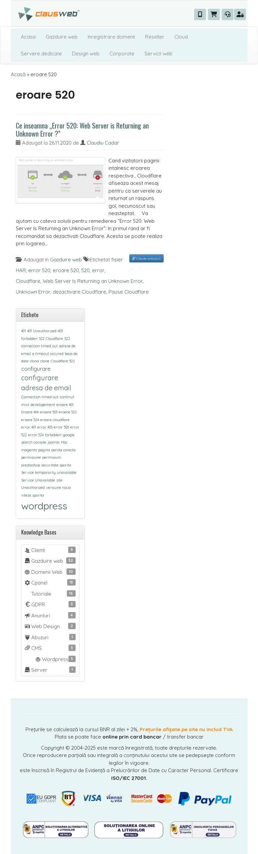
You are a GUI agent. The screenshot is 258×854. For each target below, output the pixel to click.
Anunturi (50, 615)
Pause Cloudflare (129, 292)
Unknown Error (33, 292)
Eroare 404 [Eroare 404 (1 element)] (30, 412)
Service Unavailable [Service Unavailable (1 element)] (38, 480)
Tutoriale (53, 593)
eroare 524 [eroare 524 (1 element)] (30, 419)
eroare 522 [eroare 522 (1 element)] (68, 412)
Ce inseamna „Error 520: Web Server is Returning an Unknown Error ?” (82, 129)
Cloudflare (28, 281)
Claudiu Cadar (103, 143)
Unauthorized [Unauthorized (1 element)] (33, 487)
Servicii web (158, 53)
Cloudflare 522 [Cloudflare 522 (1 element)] (63, 361)
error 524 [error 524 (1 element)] (36, 435)
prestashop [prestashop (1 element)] (30, 465)
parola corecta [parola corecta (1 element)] (63, 450)
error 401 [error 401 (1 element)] (28, 427)
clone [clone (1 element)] (44, 361)
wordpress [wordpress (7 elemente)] (44, 506)
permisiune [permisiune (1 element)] (31, 457)
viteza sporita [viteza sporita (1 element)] (32, 495)
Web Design (50, 626)
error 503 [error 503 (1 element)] (61, 427)
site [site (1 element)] (59, 480)
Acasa (28, 37)
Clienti (50, 550)
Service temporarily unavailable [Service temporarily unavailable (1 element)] (49, 472)
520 (85, 270)
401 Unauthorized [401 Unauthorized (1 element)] (41, 331)
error (98, 270)
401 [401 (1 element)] (23, 331)
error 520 (39, 270)
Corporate (122, 53)
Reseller (154, 37)
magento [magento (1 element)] (29, 450)
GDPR (50, 604)
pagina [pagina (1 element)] (44, 450)
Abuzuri (50, 637)
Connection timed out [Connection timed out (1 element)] (39, 397)
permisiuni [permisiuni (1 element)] (51, 457)
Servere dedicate (41, 53)
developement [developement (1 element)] (43, 404)
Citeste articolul (146, 258)
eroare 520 (66, 270)
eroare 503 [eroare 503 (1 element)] (48, 412)
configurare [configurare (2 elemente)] (35, 368)
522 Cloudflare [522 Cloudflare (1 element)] (51, 338)
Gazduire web (62, 37)
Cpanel (50, 582)
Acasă (18, 74)
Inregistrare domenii (111, 37)
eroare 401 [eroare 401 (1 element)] (65, 404)
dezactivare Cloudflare (79, 292)
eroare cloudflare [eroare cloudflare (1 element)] (55, 419)
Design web (85, 53)
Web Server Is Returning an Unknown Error (93, 281)
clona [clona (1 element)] (34, 361)
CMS (50, 648)
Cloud (181, 37)
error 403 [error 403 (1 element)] (44, 427)
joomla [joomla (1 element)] (53, 442)
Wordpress (50, 659)
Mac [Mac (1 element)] (64, 442)
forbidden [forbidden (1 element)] (53, 435)
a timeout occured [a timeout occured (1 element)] (47, 353)
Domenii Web (50, 571)
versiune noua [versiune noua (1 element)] (58, 487)
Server (50, 669)
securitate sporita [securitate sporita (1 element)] (56, 465)
